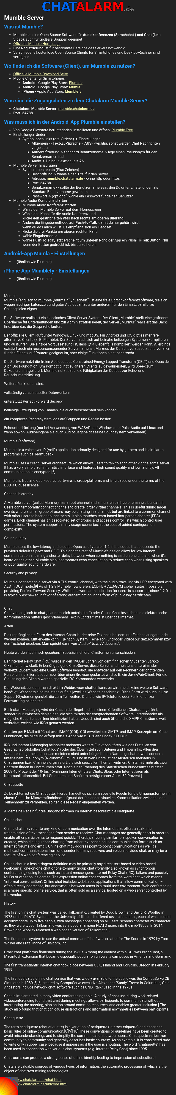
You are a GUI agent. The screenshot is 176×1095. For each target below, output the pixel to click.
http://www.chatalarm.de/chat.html (32, 1080)
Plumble (75, 83)
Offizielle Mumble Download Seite (40, 74)
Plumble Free (122, 130)
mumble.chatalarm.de (76, 109)
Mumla (74, 87)
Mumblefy (73, 91)
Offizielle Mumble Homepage (36, 44)
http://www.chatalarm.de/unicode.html (35, 1084)
